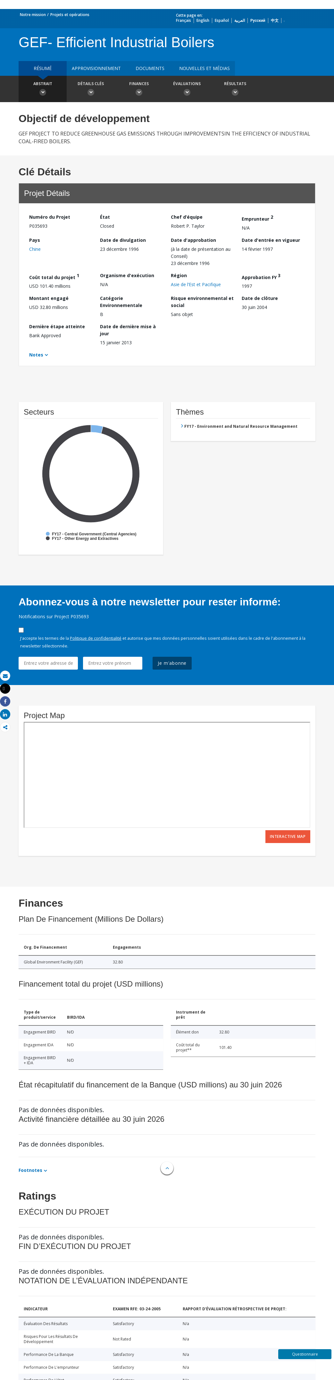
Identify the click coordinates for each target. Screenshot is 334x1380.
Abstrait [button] (43, 89)
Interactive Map (288, 836)
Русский (257, 20)
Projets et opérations (69, 14)
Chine (35, 249)
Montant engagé (49, 298)
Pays (34, 240)
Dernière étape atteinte (57, 326)
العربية (239, 20)
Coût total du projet (54, 276)
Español (222, 20)
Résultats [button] (235, 89)
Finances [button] (139, 89)
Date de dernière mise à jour (128, 330)
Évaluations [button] (187, 89)
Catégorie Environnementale (121, 301)
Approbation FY (261, 276)
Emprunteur (257, 218)
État (105, 217)
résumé (43, 68)
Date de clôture (260, 298)
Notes (36, 355)
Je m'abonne (172, 663)
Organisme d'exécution (127, 275)
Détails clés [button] (91, 89)
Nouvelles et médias (204, 68)
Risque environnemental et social (202, 301)
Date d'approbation (193, 240)
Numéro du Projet (49, 217)
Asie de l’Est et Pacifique (196, 284)
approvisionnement (96, 68)
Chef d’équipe (187, 217)
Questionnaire (305, 1354)
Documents (150, 68)
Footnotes (30, 1170)
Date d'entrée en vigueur (271, 240)
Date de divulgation (123, 240)
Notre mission (33, 14)
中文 (275, 20)
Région (179, 275)
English (202, 20)
